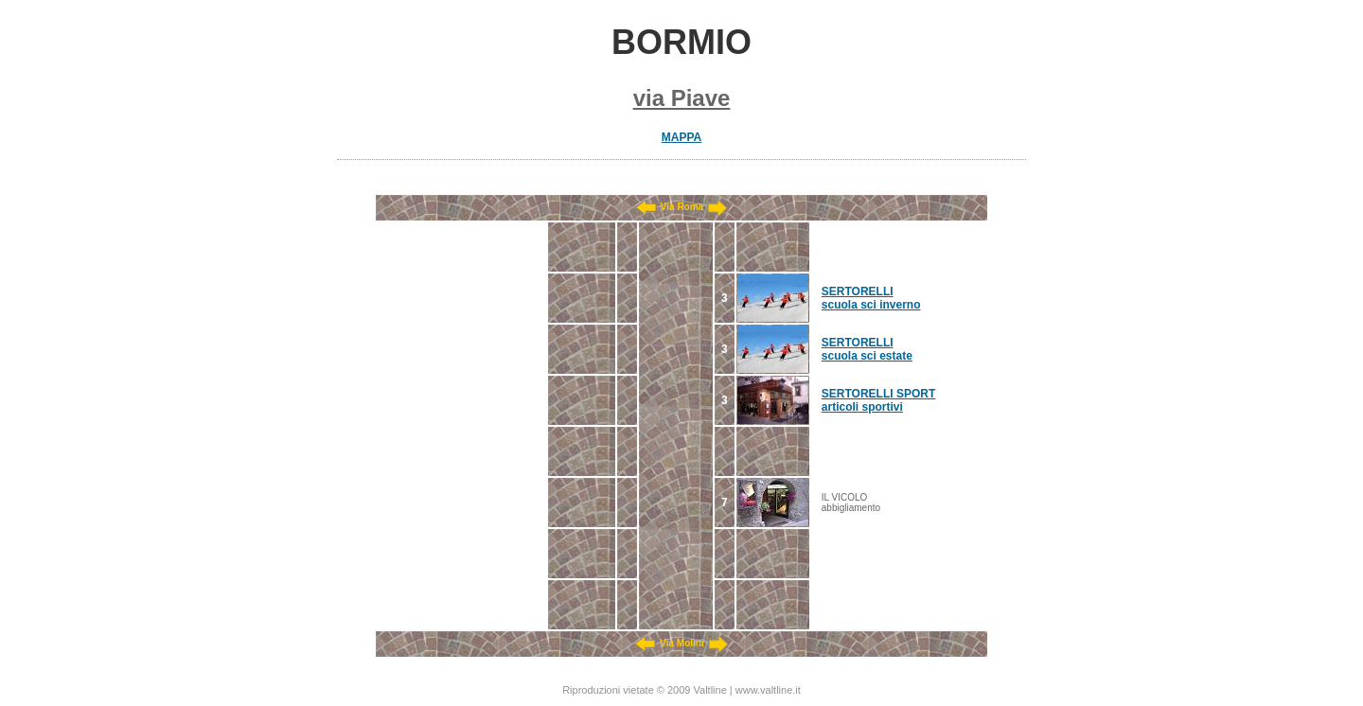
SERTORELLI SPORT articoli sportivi (878, 400)
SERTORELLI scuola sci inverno (871, 298)
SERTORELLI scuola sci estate (867, 349)
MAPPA (681, 137)
